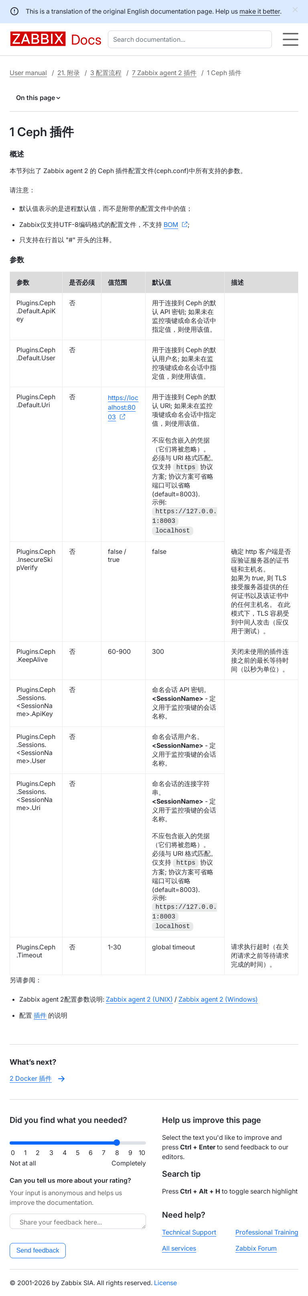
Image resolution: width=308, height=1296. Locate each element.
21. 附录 (68, 73)
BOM (171, 224)
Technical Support (189, 1232)
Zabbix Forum (256, 1248)
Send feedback (37, 1250)
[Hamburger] (290, 39)
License (165, 1283)
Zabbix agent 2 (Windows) (218, 999)
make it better (259, 11)
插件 (40, 1015)
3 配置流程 (106, 73)
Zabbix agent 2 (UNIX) (139, 999)
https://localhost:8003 (123, 407)
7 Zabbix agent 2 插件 (164, 73)
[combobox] (191, 39)
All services (179, 1248)
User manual (28, 73)
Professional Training (266, 1232)
